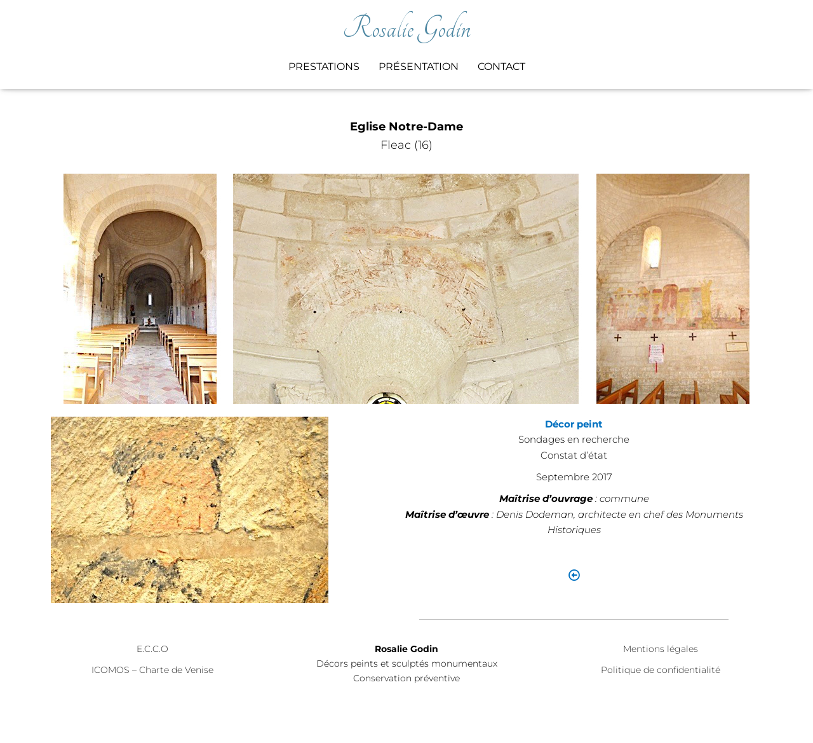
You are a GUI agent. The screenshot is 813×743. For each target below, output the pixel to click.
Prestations (323, 66)
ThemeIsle (746, 714)
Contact (501, 66)
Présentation (419, 66)
